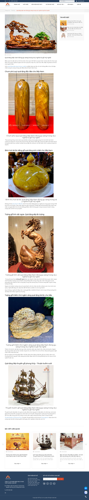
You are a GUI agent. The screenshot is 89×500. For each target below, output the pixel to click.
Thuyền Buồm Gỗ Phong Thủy (13, 417)
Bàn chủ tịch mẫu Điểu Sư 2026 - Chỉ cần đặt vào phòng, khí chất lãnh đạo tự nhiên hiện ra (75, 28)
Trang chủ (17, 4)
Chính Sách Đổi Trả (32, 485)
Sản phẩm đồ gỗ (33, 475)
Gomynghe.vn (45, 417)
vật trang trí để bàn (17, 203)
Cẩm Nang (70, 4)
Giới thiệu (25, 4)
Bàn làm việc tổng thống (34, 479)
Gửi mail (60, 479)
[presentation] (3, 444)
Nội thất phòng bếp (32, 478)
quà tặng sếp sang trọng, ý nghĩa (17, 66)
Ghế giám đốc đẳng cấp (33, 482)
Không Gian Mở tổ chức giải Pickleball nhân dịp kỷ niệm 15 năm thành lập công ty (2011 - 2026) (74, 21)
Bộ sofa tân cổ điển (32, 481)
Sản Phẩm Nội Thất (37, 4)
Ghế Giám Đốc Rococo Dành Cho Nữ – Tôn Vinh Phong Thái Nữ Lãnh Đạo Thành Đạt (74, 34)
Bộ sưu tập (60, 4)
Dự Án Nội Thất (50, 4)
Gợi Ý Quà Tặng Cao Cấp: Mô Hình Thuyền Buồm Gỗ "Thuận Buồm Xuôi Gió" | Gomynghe (43, 455)
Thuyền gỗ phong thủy (33, 484)
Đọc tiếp (17, 463)
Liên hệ (79, 4)
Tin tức (13, 10)
